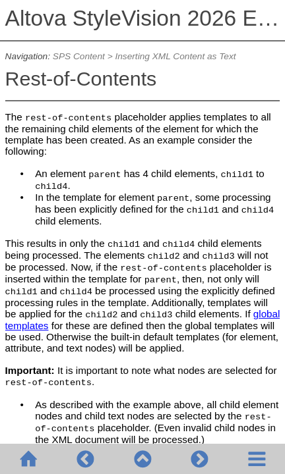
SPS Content (79, 56)
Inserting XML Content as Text (175, 56)
